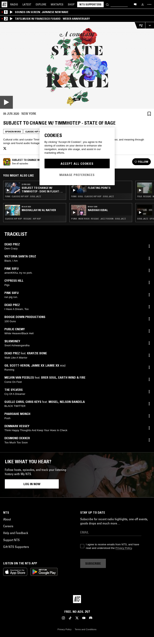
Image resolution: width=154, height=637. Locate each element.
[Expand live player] (149, 25)
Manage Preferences (77, 175)
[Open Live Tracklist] (139, 25)
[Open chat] (135, 4)
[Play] (77, 65)
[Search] (107, 4)
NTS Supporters (90, 4)
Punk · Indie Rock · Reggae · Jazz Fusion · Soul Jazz (98, 218)
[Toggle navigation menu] (149, 4)
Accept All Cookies (77, 164)
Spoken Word (13, 131)
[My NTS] (142, 4)
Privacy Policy (124, 548)
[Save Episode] (149, 114)
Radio (14, 4)
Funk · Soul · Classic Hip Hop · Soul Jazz (92, 196)
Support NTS (11, 540)
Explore (41, 4)
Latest (26, 4)
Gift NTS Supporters (16, 547)
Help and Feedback (15, 533)
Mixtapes (57, 4)
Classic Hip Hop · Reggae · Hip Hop (23, 218)
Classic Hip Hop (34, 131)
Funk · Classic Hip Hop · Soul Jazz (23, 196)
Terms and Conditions (85, 629)
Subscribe (93, 563)
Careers (8, 526)
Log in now (31, 484)
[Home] (4, 4)
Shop (71, 4)
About (7, 519)
